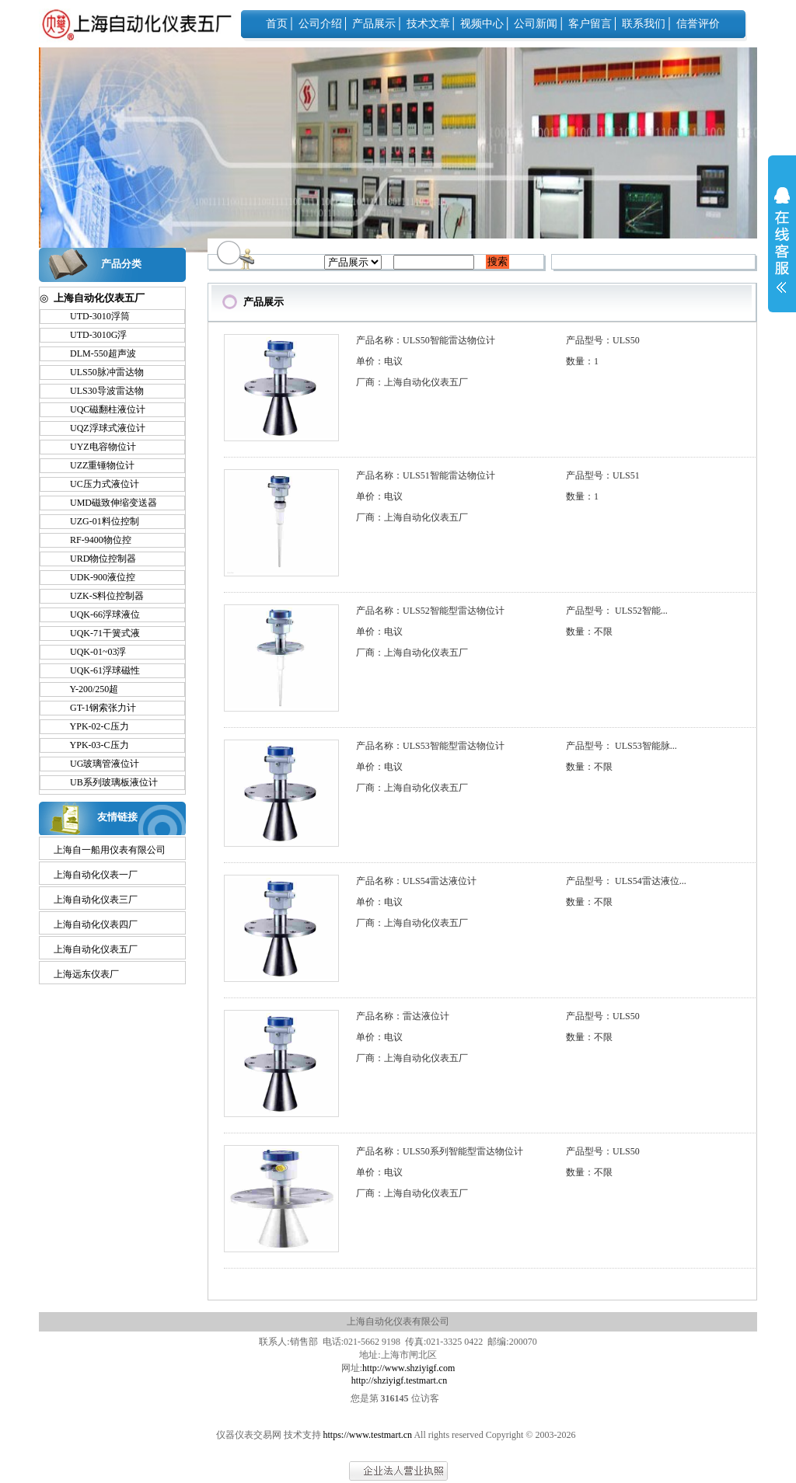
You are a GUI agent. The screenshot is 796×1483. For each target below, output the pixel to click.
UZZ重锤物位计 (95, 465)
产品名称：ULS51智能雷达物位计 (425, 475)
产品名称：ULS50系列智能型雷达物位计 (439, 1151)
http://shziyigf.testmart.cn (399, 1380)
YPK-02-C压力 (92, 726)
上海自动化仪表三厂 (96, 899)
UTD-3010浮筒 (93, 316)
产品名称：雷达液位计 (402, 1016)
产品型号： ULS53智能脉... (621, 745)
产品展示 (374, 24)
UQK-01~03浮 (91, 651)
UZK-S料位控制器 (100, 595)
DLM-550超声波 (96, 353)
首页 (277, 24)
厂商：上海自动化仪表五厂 (412, 382)
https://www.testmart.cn (368, 1434)
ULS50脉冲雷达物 (100, 372)
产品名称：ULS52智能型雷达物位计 (430, 610)
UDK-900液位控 (95, 577)
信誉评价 (698, 24)
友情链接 (117, 817)
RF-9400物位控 (93, 539)
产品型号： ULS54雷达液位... (626, 881)
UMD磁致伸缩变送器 (106, 502)
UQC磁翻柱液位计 (100, 409)
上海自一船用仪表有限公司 (110, 849)
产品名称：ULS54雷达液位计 (416, 881)
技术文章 (428, 24)
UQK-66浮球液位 (98, 614)
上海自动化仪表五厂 (96, 949)
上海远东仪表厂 (86, 974)
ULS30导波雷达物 (100, 390)
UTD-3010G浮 (91, 334)
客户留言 (590, 24)
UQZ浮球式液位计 (100, 428)
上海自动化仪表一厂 (96, 874)
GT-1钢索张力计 (96, 707)
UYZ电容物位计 (96, 446)
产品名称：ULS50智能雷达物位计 (425, 340)
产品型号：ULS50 (603, 340)
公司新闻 (535, 24)
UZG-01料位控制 (97, 521)
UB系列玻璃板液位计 (107, 782)
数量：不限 (589, 631)
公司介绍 (320, 24)
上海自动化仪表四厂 (96, 924)
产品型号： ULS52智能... (617, 610)
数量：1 (582, 361)
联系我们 (643, 24)
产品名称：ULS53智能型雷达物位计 (430, 745)
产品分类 (121, 264)
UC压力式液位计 (97, 484)
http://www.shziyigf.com (408, 1368)
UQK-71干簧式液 (98, 633)
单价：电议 (379, 361)
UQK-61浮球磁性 (98, 670)
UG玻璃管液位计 (97, 763)
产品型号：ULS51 (603, 475)
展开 (782, 250)
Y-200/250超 (87, 689)
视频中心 (482, 24)
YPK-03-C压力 (92, 745)
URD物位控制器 (96, 558)
